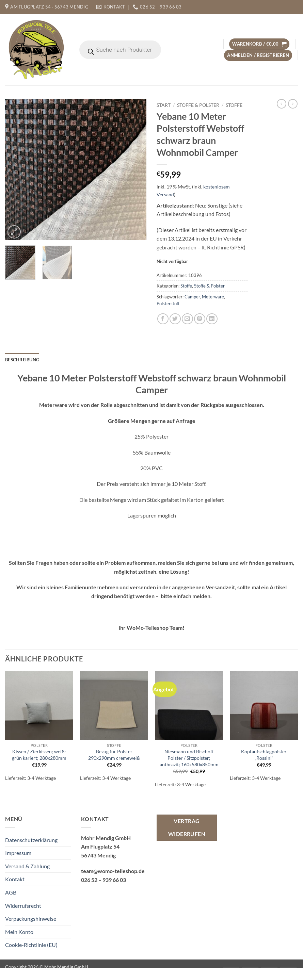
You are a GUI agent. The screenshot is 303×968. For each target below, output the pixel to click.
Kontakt (15, 879)
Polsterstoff (168, 303)
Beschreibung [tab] (22, 359)
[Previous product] (293, 104)
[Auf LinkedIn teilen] (212, 319)
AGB (10, 892)
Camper (192, 296)
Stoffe (234, 105)
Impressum (18, 853)
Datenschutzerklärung (31, 840)
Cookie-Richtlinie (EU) (31, 944)
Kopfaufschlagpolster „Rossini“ (264, 755)
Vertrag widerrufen (187, 827)
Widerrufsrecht (23, 905)
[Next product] (281, 104)
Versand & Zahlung (27, 866)
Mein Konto (19, 932)
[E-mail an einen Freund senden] (187, 319)
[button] (259, 44)
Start (164, 105)
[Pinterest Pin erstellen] (199, 319)
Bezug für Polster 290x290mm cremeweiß (114, 755)
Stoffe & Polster (198, 105)
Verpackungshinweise (30, 918)
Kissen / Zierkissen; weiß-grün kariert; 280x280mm (39, 755)
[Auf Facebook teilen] (163, 319)
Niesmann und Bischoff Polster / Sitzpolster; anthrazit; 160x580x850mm (189, 758)
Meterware (213, 296)
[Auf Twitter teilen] (175, 319)
